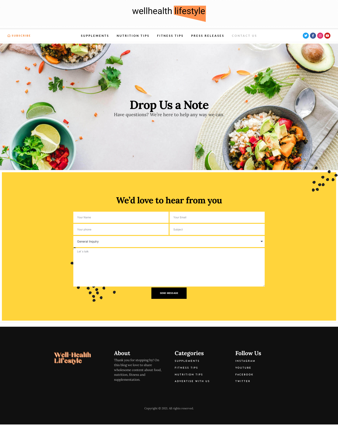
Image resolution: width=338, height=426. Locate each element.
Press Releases (207, 35)
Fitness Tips (170, 35)
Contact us (244, 35)
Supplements (95, 35)
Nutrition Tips (133, 35)
